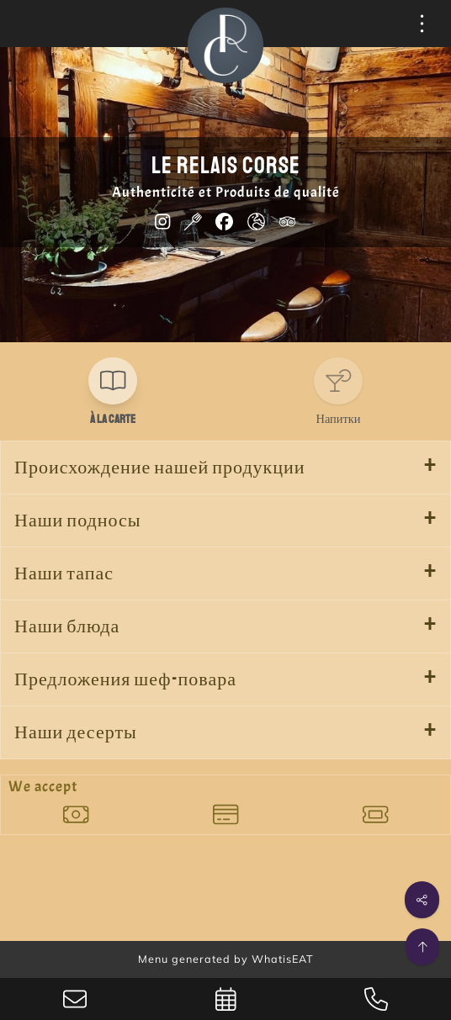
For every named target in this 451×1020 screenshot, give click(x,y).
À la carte (112, 418)
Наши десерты (75, 732)
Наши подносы (77, 520)
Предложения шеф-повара (125, 679)
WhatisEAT (283, 958)
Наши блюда (66, 626)
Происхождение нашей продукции (159, 467)
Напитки (338, 418)
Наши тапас (64, 573)
